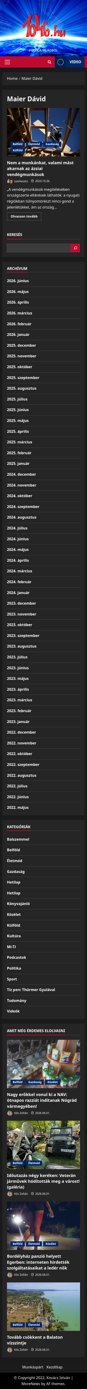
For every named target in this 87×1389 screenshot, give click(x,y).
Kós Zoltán (17, 1113)
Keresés (14, 234)
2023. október (19, 624)
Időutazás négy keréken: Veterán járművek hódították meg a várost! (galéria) (43, 1181)
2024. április (18, 560)
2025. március (19, 442)
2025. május (18, 420)
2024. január (18, 592)
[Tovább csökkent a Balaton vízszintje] (43, 1306)
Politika (14, 968)
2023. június (18, 667)
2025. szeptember (23, 377)
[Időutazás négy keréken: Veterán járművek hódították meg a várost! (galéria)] (43, 1145)
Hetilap (13, 882)
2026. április (18, 302)
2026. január (18, 334)
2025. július (17, 399)
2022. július (17, 786)
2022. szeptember (23, 764)
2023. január (18, 721)
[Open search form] (49, 61)
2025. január (18, 463)
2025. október (19, 366)
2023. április (18, 689)
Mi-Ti (11, 946)
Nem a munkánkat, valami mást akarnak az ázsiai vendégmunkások (43, 132)
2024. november (21, 485)
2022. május (18, 807)
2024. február (19, 581)
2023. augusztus (21, 646)
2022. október (19, 753)
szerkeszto (17, 181)
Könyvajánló (18, 903)
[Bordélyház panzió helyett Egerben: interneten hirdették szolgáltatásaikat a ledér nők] (43, 1225)
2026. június (18, 280)
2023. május (18, 678)
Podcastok (16, 957)
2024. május (18, 549)
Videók (13, 1011)
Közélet (14, 914)
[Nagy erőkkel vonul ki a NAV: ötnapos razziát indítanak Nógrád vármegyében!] (43, 1064)
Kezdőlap (55, 1367)
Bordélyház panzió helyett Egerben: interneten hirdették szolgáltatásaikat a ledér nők (38, 1261)
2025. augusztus (21, 388)
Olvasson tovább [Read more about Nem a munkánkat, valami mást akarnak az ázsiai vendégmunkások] (26, 217)
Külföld (18, 150)
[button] (7, 62)
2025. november (21, 355)
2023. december (21, 603)
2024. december (21, 474)
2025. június (18, 409)
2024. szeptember (23, 506)
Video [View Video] (68, 62)
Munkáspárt (32, 1367)
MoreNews (31, 1383)
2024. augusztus (21, 517)
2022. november (21, 743)
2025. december (21, 345)
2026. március (19, 313)
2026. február (19, 323)
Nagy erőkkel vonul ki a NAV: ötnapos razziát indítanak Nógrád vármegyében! (42, 1100)
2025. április (18, 431)
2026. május (18, 291)
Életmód (34, 144)
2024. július (17, 528)
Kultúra (14, 935)
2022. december (21, 732)
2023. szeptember (23, 635)
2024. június (18, 538)
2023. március (19, 699)
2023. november (21, 614)
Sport (12, 979)
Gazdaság (52, 144)
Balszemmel (18, 839)
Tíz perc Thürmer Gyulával (31, 989)
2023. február (19, 710)
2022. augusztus (21, 775)
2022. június (18, 796)
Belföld (18, 144)
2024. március (19, 571)
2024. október (19, 495)
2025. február (19, 452)
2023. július (17, 657)
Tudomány (16, 1000)
